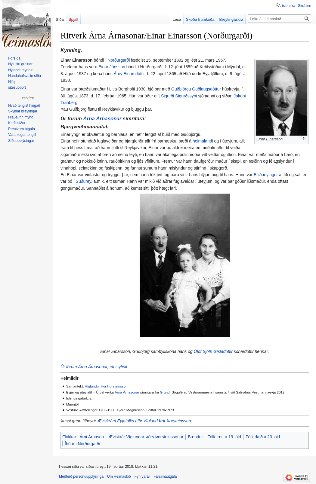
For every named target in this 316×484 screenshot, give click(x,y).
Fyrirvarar (142, 476)
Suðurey (83, 181)
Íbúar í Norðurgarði (82, 443)
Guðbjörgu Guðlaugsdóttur (196, 89)
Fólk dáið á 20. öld (263, 436)
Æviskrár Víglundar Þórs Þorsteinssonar (145, 436)
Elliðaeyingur (266, 174)
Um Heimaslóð (119, 476)
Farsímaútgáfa (165, 476)
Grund (164, 392)
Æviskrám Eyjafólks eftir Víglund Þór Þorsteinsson (144, 420)
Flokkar (69, 436)
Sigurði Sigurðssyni (179, 95)
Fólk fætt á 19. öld (224, 436)
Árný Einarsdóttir (129, 73)
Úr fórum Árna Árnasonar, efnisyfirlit (93, 366)
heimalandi (203, 141)
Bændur (195, 436)
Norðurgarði (118, 60)
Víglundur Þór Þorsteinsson (106, 386)
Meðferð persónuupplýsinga (81, 476)
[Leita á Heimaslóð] (279, 18)
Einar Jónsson (111, 66)
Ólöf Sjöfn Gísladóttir (213, 351)
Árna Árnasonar (102, 118)
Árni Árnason (91, 436)
